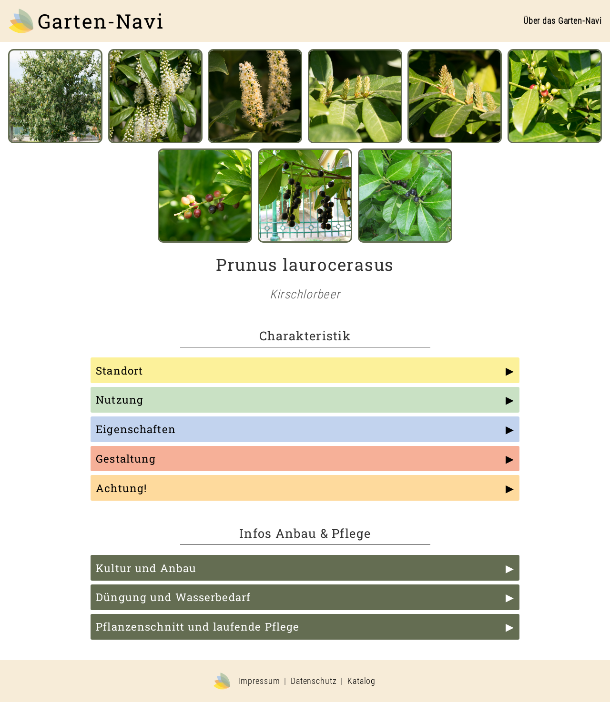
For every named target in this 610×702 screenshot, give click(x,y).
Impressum (259, 681)
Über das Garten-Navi (562, 21)
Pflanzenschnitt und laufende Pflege (197, 626)
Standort (119, 370)
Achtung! (121, 488)
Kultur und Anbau (146, 568)
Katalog (361, 681)
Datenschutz (314, 681)
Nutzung (119, 399)
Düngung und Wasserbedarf (173, 597)
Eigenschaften (136, 429)
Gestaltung (126, 458)
